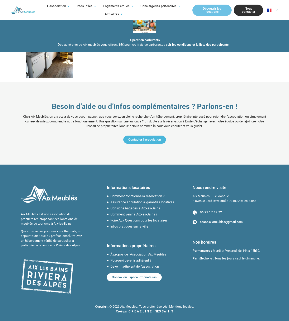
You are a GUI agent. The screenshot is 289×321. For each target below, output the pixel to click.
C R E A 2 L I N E (140, 311)
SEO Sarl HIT (164, 311)
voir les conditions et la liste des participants (197, 45)
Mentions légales (181, 306)
